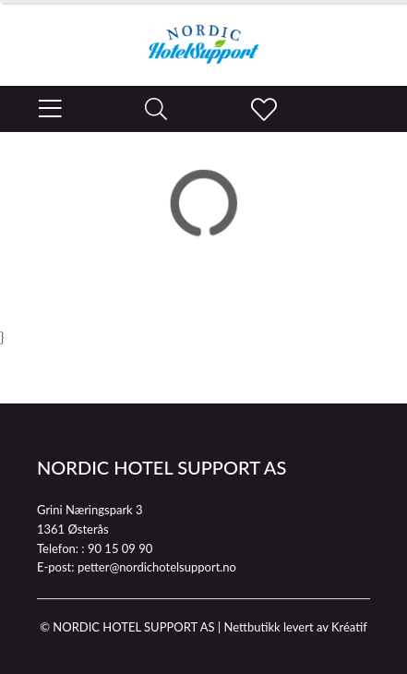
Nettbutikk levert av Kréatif (294, 627)
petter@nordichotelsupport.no (157, 567)
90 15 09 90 (120, 548)
